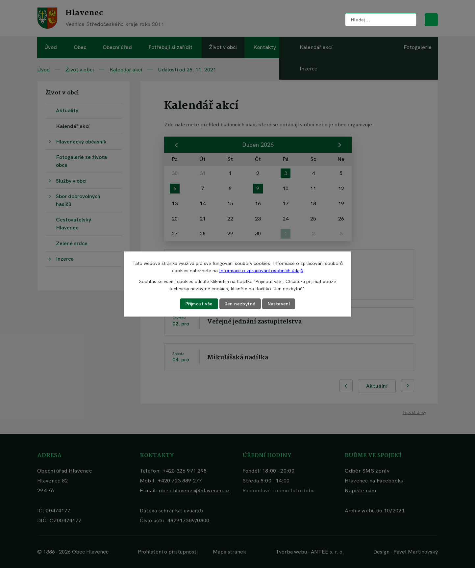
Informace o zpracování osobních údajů (261, 270)
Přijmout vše (199, 304)
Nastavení (278, 304)
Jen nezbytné (240, 304)
